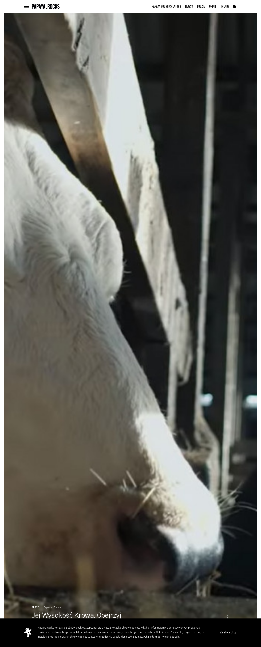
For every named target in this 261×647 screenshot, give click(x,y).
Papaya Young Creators (166, 7)
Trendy (225, 7)
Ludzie (201, 7)
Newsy (189, 7)
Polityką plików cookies (125, 627)
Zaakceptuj (228, 632)
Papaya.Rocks (52, 607)
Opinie (212, 7)
